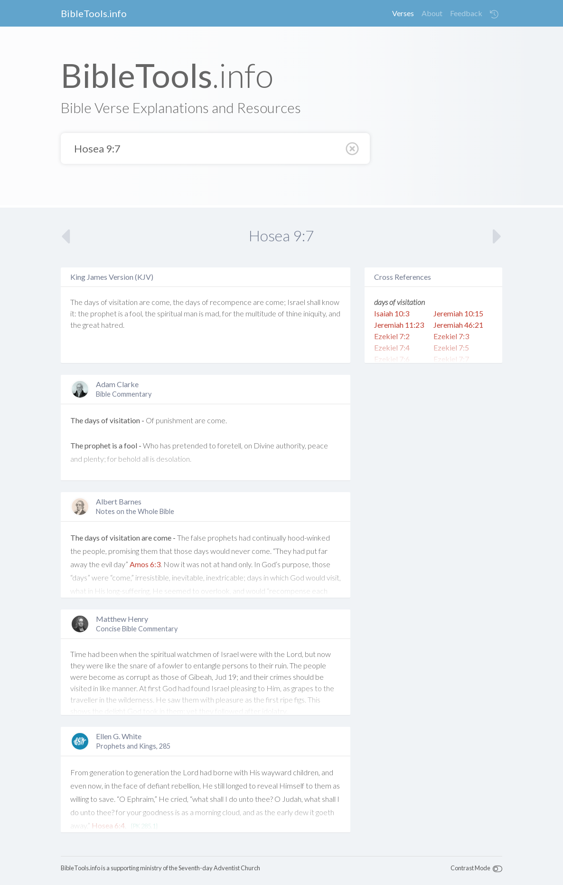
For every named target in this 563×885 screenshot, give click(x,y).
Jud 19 (225, 676)
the (178, 301)
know (330, 301)
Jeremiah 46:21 (458, 324)
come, (161, 301)
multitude (260, 313)
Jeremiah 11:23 (399, 324)
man (190, 313)
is (120, 313)
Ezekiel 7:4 (392, 347)
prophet (103, 313)
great (91, 324)
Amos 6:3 (145, 564)
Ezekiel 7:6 (392, 358)
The (76, 301)
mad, (213, 313)
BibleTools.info (94, 13)
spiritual (169, 313)
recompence (231, 301)
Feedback (466, 13)
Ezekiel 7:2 (392, 336)
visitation (123, 301)
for (227, 313)
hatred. (112, 324)
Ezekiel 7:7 (451, 358)
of (104, 301)
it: (73, 313)
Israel (296, 301)
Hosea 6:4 (108, 825)
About (432, 13)
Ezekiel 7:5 (451, 347)
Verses (403, 13)
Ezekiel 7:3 (451, 336)
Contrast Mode (470, 868)
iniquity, (315, 313)
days (91, 301)
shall (313, 301)
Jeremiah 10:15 (458, 313)
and (334, 313)
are (144, 301)
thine (294, 313)
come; (275, 301)
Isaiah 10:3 (391, 313)
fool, (136, 313)
